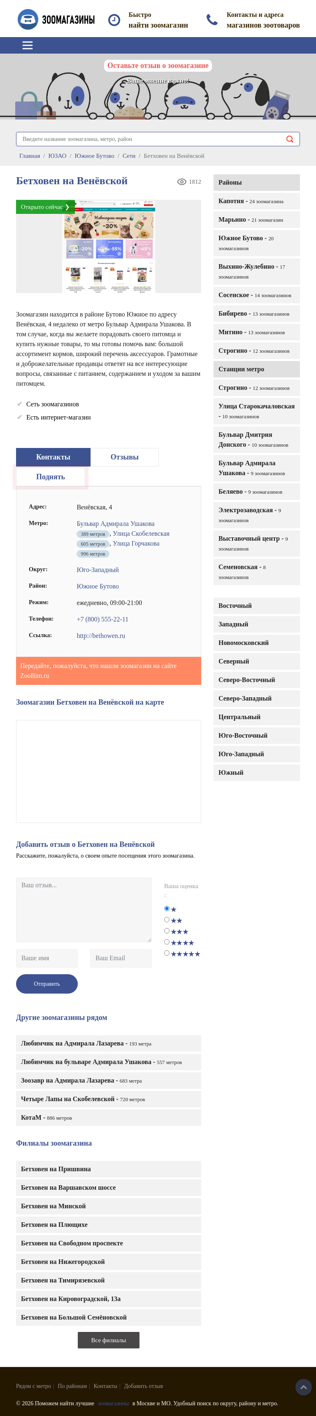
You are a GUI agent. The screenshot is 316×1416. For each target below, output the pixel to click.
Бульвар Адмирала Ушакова (115, 523)
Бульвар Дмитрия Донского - (253, 439)
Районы (230, 182)
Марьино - (250, 219)
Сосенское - (254, 294)
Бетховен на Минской (53, 1206)
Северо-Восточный (246, 679)
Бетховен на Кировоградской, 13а (71, 1298)
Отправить (47, 984)
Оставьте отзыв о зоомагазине (158, 65)
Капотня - (250, 200)
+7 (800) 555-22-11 (102, 619)
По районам (72, 1386)
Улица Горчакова (136, 543)
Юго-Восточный (242, 735)
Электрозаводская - (249, 514)
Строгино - (254, 350)
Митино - (251, 331)
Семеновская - (242, 571)
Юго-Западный (241, 753)
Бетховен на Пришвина (56, 1168)
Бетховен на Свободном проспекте (72, 1243)
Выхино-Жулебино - (251, 271)
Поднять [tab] (50, 477)
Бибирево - (253, 313)
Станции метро (241, 369)
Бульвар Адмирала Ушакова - (251, 467)
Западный (233, 624)
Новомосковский (243, 642)
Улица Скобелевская (141, 533)
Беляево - (250, 491)
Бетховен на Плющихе (54, 1224)
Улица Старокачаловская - (256, 411)
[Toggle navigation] (27, 45)
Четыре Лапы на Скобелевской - (83, 1098)
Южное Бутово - (246, 242)
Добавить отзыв (143, 1386)
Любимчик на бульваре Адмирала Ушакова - (101, 1061)
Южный (231, 772)
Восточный (235, 605)
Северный (233, 661)
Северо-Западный (245, 698)
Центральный (239, 716)
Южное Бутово (98, 586)
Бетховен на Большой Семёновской (74, 1317)
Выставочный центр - (253, 543)
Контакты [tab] (53, 457)
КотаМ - (46, 1117)
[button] (192, 209)
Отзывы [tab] (125, 457)
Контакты (106, 1386)
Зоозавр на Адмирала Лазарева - (81, 1080)
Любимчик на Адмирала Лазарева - (86, 1043)
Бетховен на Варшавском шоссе (68, 1187)
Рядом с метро (33, 1386)
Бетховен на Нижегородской (63, 1261)
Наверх (303, 1387)
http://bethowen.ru (101, 635)
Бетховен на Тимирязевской (63, 1280)
